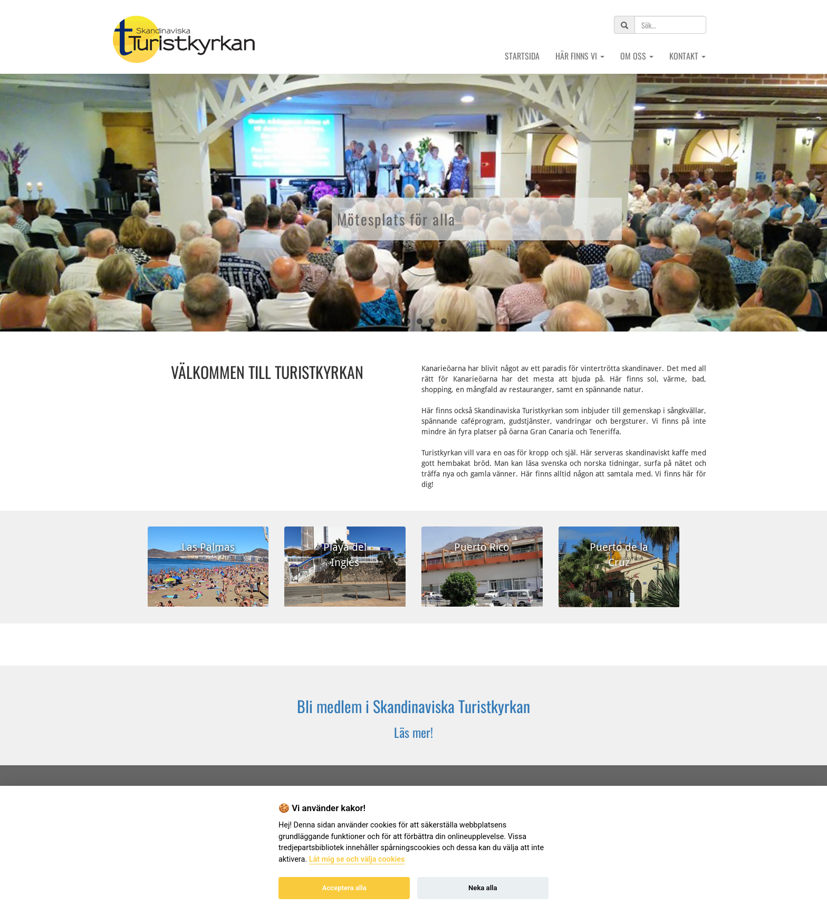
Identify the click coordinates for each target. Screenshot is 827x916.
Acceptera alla (344, 888)
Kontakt (687, 56)
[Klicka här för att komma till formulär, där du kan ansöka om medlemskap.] (413, 715)
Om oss (636, 56)
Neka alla (482, 888)
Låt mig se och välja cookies (357, 859)
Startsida (522, 56)
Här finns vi (579, 56)
